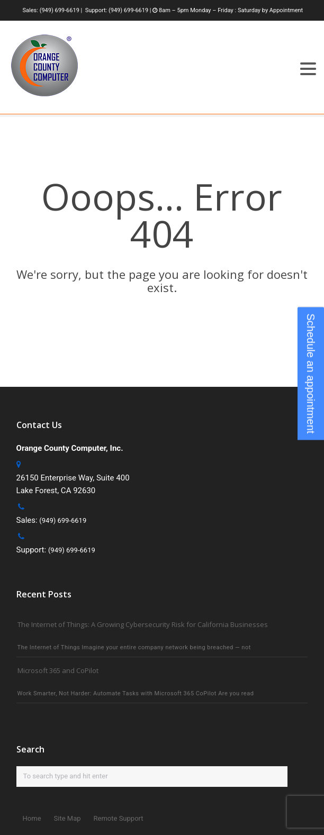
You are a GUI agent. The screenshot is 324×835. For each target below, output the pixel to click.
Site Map (67, 818)
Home (32, 818)
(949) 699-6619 (59, 10)
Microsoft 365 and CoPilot (57, 670)
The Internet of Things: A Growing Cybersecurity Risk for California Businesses (142, 624)
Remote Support (118, 818)
